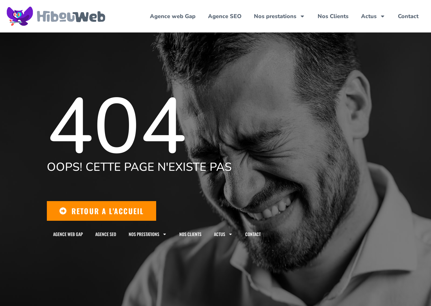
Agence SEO (224, 16)
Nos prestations (279, 16)
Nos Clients (333, 16)
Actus (373, 16)
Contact (408, 16)
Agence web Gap (173, 16)
